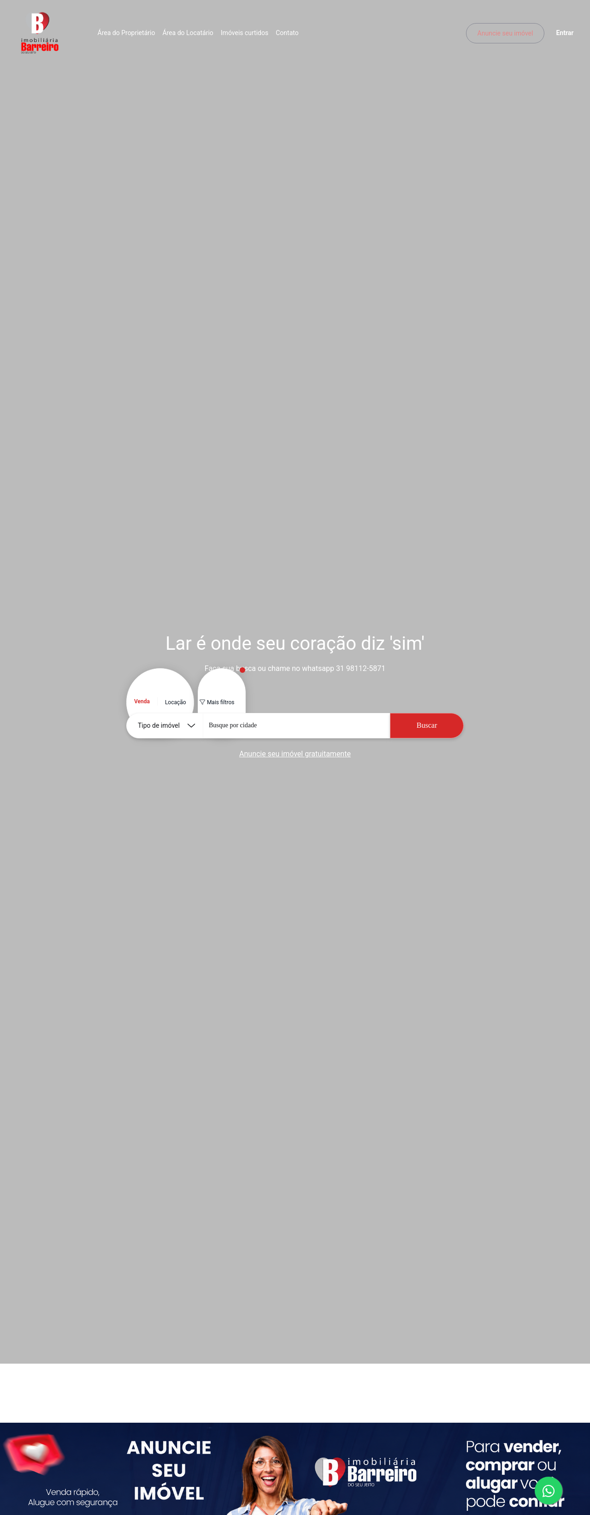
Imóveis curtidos (247, 34)
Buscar (427, 725)
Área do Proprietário (129, 34)
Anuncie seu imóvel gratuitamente (295, 753)
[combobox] (296, 725)
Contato (289, 34)
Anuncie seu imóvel (503, 34)
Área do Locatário (190, 34)
